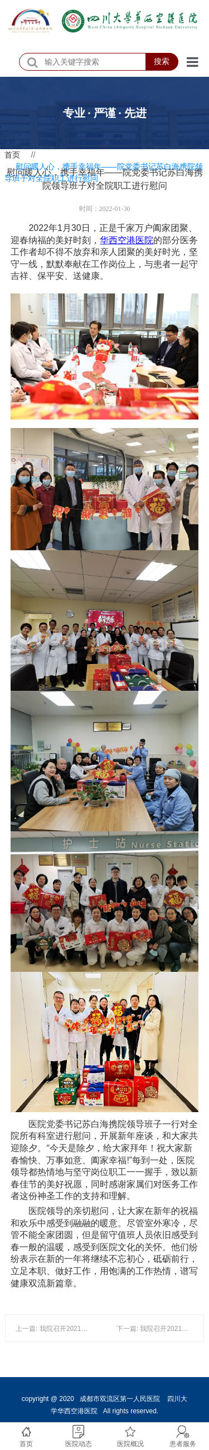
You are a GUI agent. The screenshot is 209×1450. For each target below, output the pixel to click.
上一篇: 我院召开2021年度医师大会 (68, 1329)
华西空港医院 (126, 240)
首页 (12, 154)
